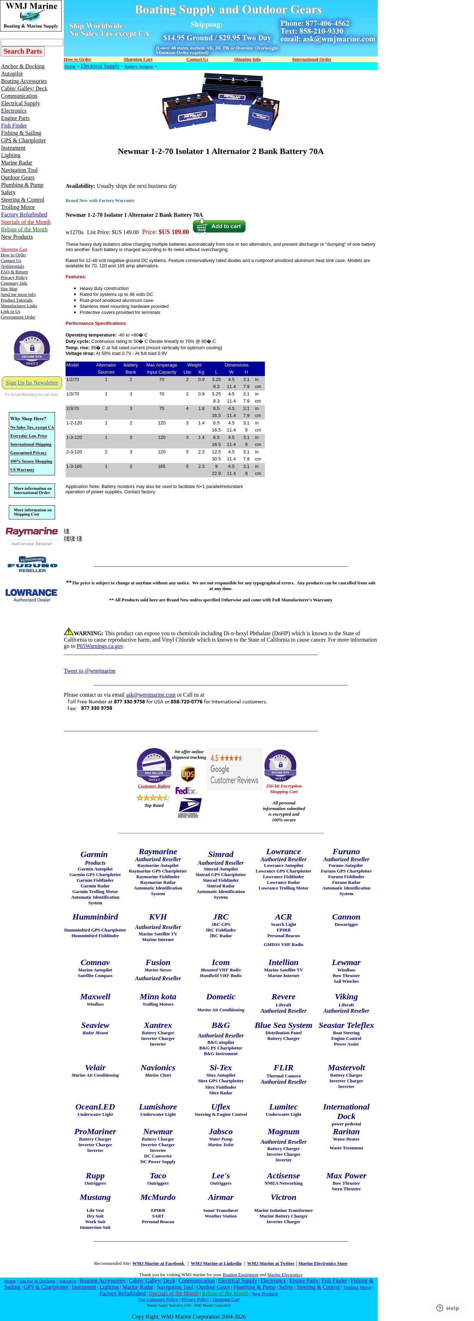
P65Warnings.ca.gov (100, 646)
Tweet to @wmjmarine (90, 671)
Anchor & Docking (37, 1281)
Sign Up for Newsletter (32, 383)
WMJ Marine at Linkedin (216, 1263)
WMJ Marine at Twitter (270, 1263)
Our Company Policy (158, 1299)
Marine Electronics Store (322, 1263)
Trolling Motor (357, 1287)
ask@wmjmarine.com (150, 695)
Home (70, 66)
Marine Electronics (284, 1274)
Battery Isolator (138, 66)
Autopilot (67, 1281)
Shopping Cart (225, 1299)
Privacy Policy (195, 1299)
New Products (265, 1293)
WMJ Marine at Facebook (158, 1263)
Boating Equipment (240, 1274)
